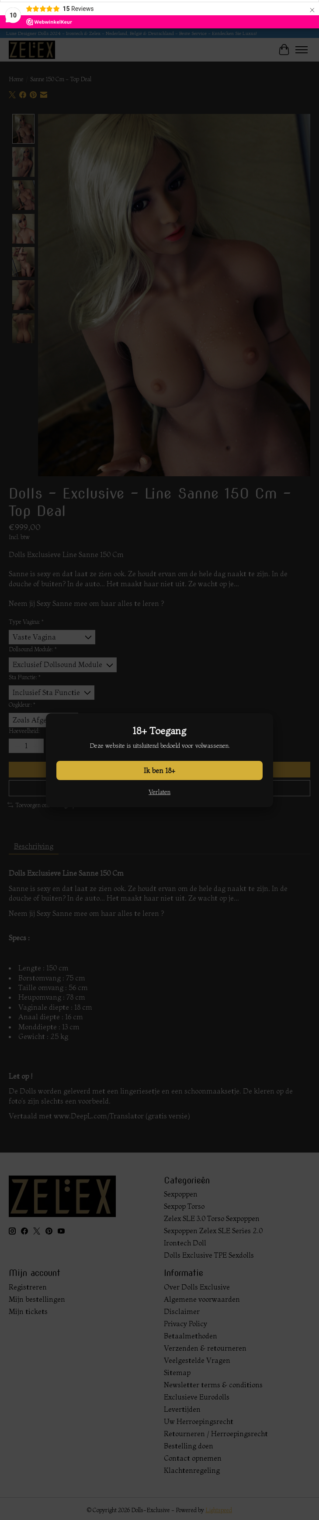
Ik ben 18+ (159, 770)
